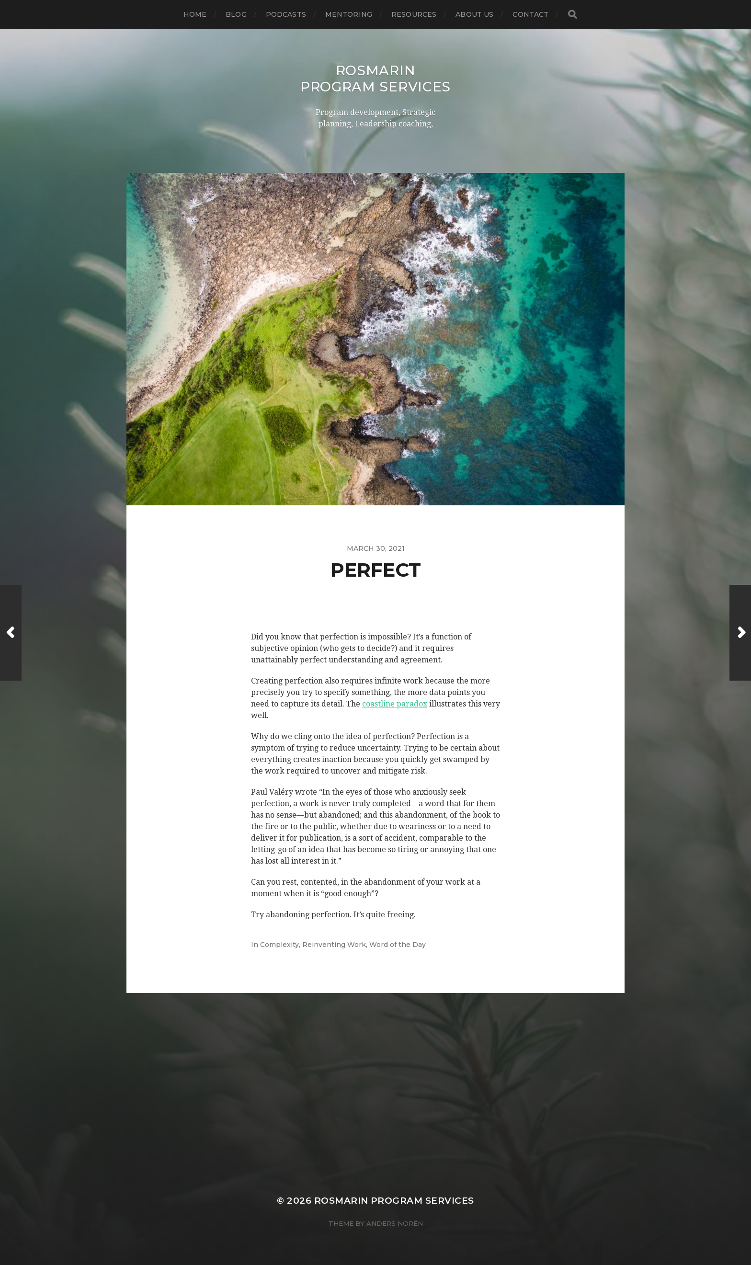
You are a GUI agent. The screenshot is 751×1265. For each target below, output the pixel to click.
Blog (236, 14)
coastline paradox (394, 703)
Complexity (279, 944)
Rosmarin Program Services (375, 78)
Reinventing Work (334, 944)
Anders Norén (394, 1223)
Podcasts (286, 14)
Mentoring (348, 14)
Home (195, 14)
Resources (413, 14)
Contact (530, 14)
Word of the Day (397, 944)
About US (474, 14)
